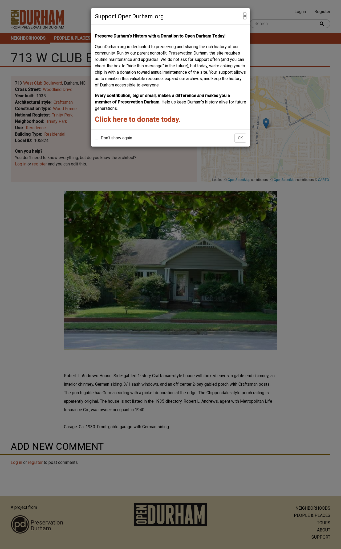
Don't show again (113, 137)
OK (240, 138)
